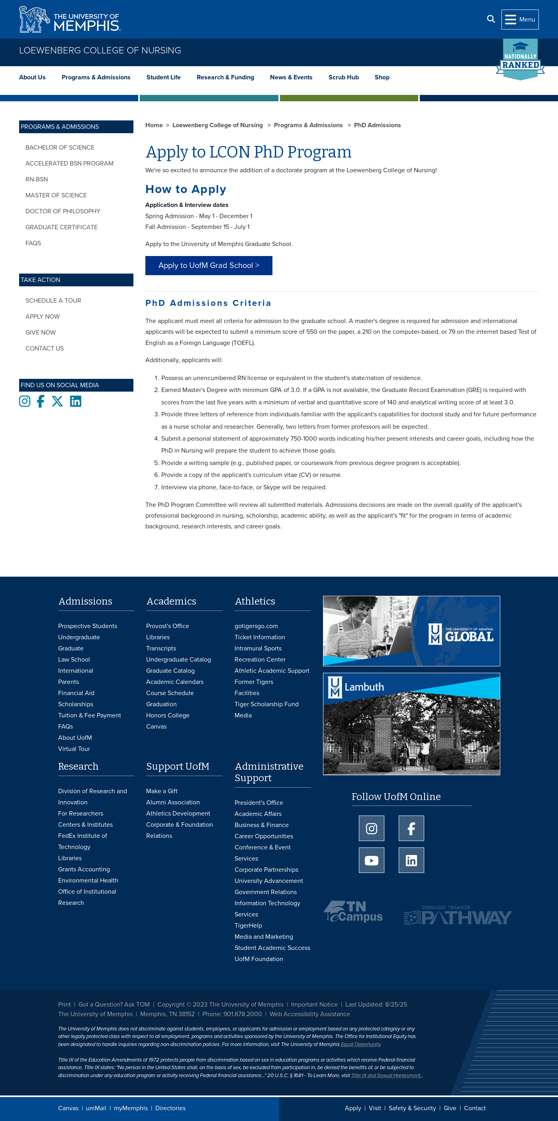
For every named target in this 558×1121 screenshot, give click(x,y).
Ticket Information (260, 637)
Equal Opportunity (360, 1044)
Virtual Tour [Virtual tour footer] (74, 749)
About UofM (75, 738)
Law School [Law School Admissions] (74, 660)
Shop (382, 77)
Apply (353, 1108)
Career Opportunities (264, 836)
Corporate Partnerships (266, 870)
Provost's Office (167, 626)
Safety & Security (412, 1108)
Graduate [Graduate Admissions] (71, 648)
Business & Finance (262, 825)
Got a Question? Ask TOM (114, 1005)
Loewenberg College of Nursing (100, 50)
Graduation (161, 704)
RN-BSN (36, 179)
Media (243, 715)
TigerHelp (248, 926)
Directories (170, 1108)
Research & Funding (225, 77)
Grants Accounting (84, 869)
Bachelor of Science (59, 148)
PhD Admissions (377, 125)
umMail (96, 1108)
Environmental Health (88, 881)
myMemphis (131, 1108)
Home (154, 125)
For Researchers (80, 814)
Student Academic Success (272, 948)
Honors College (168, 715)
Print (64, 1005)
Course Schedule (170, 693)
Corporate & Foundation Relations (179, 830)
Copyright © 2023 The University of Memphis (220, 1005)
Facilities (247, 693)
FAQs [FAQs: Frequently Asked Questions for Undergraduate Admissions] (65, 727)
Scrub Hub (344, 77)
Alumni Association (173, 802)
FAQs (33, 243)
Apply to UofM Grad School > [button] (209, 265)
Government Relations (266, 892)
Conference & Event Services (263, 853)
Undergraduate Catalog (178, 660)
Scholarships (75, 704)
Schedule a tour (53, 301)
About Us (32, 77)
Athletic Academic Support (272, 671)
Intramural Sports (258, 648)
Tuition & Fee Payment (89, 715)
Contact (475, 1108)
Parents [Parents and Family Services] (68, 682)
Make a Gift (162, 791)
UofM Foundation (259, 959)
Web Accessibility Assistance (310, 1014)
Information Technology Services (267, 908)
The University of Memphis (95, 1014)
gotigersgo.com (256, 626)
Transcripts (161, 648)
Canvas (68, 1108)
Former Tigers (254, 682)
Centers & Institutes (85, 825)
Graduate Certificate (61, 227)
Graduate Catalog (170, 671)
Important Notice (314, 1005)
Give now (40, 333)
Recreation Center (260, 660)
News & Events (291, 77)
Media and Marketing (264, 937)
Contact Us (44, 349)
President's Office (259, 803)
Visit (375, 1108)
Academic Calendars (175, 682)
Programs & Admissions (96, 77)
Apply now (42, 317)
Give (450, 1108)
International (75, 671)
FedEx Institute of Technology (82, 841)
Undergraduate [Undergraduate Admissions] (79, 637)
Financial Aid (76, 693)
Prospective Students (87, 626)
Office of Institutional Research (87, 897)
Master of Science (56, 195)
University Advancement (269, 881)
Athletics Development (178, 814)
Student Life (164, 77)
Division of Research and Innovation (92, 796)
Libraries (158, 637)
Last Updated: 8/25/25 (376, 1005)
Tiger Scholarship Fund (267, 704)
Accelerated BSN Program (69, 163)
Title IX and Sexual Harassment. (386, 1075)
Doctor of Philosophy (62, 211)
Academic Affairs (258, 814)
